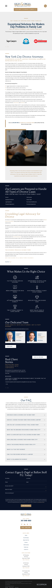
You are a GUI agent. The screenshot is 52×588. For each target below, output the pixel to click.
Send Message (26, 506)
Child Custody (26, 545)
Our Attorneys (26, 538)
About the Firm (26, 540)
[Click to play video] (26, 147)
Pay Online (26, 528)
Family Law (26, 547)
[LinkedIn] (24, 524)
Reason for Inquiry (8, 489)
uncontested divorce (17, 237)
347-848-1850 (26, 521)
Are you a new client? (9, 486)
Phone (6, 482)
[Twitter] (30, 524)
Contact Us (26, 550)
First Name (7, 478)
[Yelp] (27, 524)
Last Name (28, 478)
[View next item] (8, 46)
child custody (16, 102)
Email (27, 482)
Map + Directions (26, 560)
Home (26, 535)
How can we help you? (9, 493)
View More (11, 347)
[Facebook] (21, 524)
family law (22, 102)
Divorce (26, 543)
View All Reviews (39, 357)
